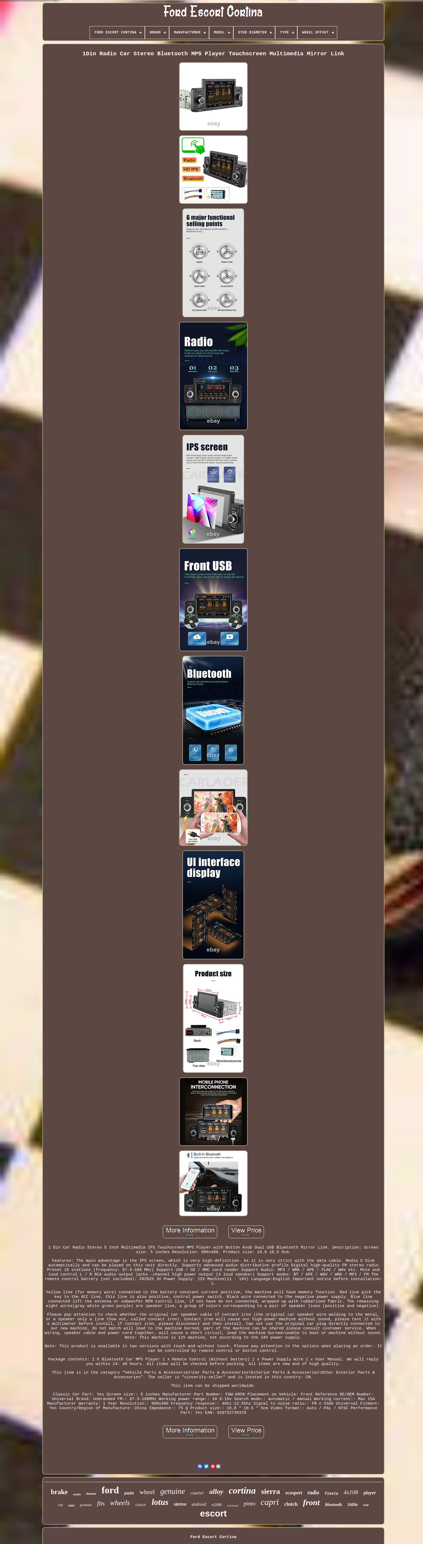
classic (140, 1504)
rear (366, 1505)
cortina (242, 1490)
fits (101, 1503)
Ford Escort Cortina (213, 1537)
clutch (291, 1504)
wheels (120, 1503)
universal (232, 1505)
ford (110, 1490)
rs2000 (217, 1505)
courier (197, 1492)
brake (59, 1491)
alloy (216, 1491)
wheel (147, 1491)
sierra (270, 1491)
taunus (91, 1493)
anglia (77, 1494)
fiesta (331, 1493)
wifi (60, 1505)
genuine (172, 1491)
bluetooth (333, 1504)
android (199, 1504)
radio (313, 1492)
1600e (352, 1504)
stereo (180, 1504)
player (370, 1492)
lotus (160, 1502)
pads (129, 1493)
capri (270, 1502)
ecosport (293, 1492)
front (311, 1502)
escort (213, 1513)
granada (86, 1505)
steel (71, 1505)
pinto (249, 1503)
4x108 (351, 1492)
